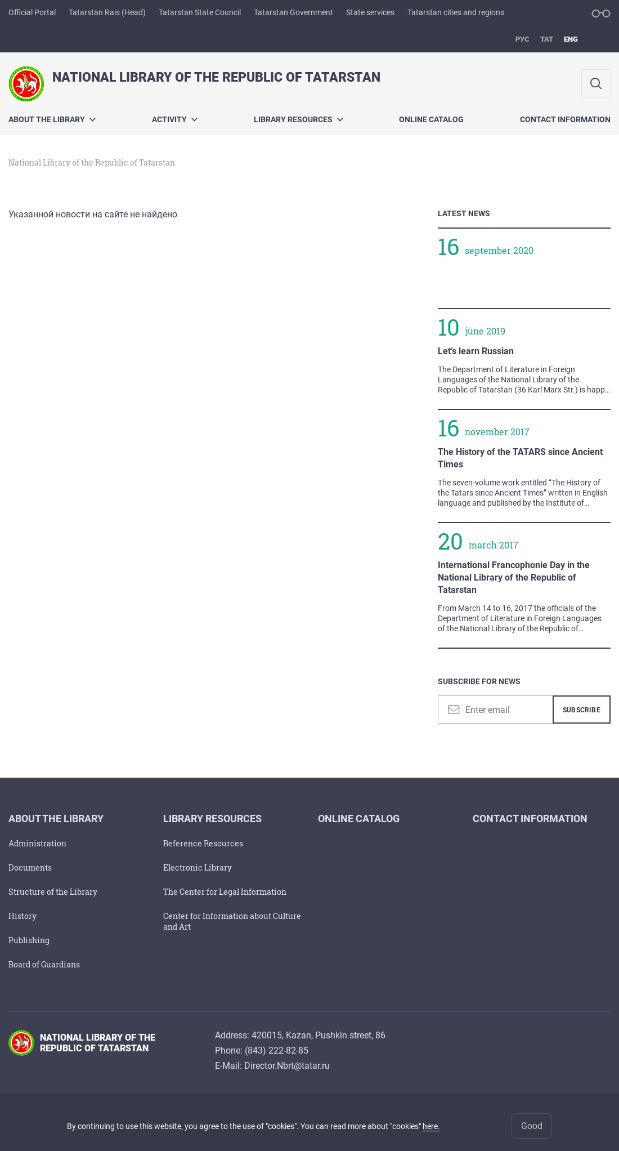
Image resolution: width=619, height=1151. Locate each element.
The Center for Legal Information (224, 891)
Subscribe (581, 710)
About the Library (52, 119)
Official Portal (32, 12)
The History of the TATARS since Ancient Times (520, 458)
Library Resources (298, 119)
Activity (175, 119)
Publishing (29, 940)
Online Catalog (431, 119)
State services (370, 12)
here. (431, 1126)
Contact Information (565, 119)
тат (546, 39)
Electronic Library (197, 867)
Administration (37, 843)
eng (571, 39)
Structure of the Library (52, 891)
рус (522, 39)
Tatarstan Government (293, 12)
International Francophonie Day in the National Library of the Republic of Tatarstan (514, 577)
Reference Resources (203, 843)
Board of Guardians (44, 964)
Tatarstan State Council (200, 12)
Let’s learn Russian (476, 351)
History (22, 916)
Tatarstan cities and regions (455, 12)
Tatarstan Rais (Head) (107, 12)
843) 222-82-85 (278, 1050)
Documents (30, 867)
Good (531, 1126)
